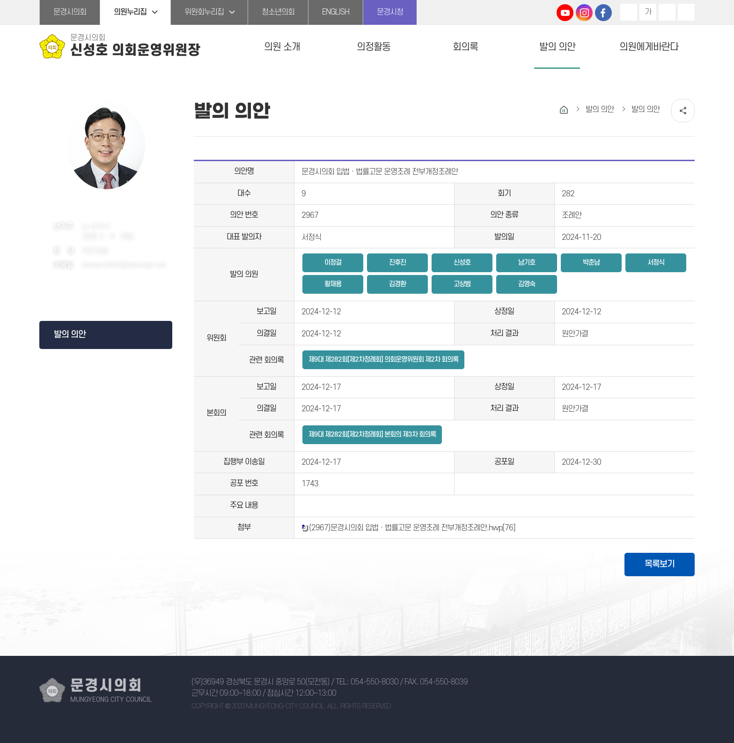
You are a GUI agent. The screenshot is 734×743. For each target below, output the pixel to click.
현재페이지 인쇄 (686, 12)
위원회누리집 (204, 12)
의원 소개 (282, 47)
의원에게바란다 (648, 47)
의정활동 (373, 47)
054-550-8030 (374, 682)
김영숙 (526, 284)
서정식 (655, 263)
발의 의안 (557, 47)
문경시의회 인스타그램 (584, 12)
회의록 (465, 47)
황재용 (332, 284)
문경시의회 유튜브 (565, 12)
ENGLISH (335, 12)
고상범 (462, 284)
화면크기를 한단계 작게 (667, 12)
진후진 (397, 263)
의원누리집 (130, 12)
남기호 (526, 263)
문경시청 (390, 12)
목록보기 (660, 564)
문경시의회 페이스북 (603, 12)
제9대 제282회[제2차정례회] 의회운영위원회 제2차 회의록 (383, 360)
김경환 (397, 284)
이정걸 (332, 263)
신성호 (462, 263)
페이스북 (103, 291)
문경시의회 (69, 12)
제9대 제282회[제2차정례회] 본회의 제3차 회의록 (372, 434)
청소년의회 (278, 12)
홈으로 (564, 110)
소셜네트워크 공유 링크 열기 (683, 110)
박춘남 (591, 263)
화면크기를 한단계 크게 (628, 12)
